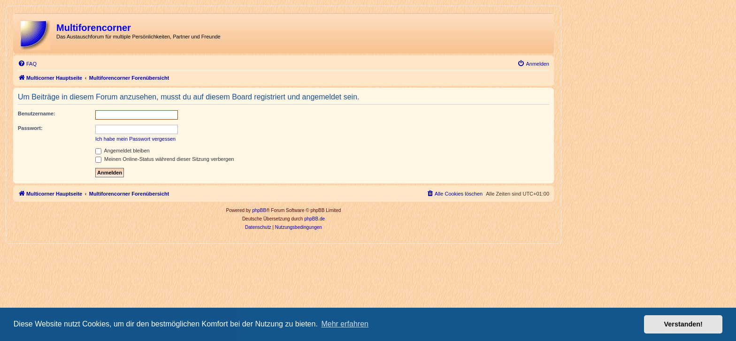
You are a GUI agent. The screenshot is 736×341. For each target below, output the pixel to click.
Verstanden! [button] (683, 324)
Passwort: (30, 128)
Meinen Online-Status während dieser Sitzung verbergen (164, 159)
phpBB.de (314, 218)
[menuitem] (27, 63)
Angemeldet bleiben (122, 150)
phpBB (259, 210)
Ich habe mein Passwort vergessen (135, 139)
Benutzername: (36, 113)
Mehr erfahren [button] (344, 324)
